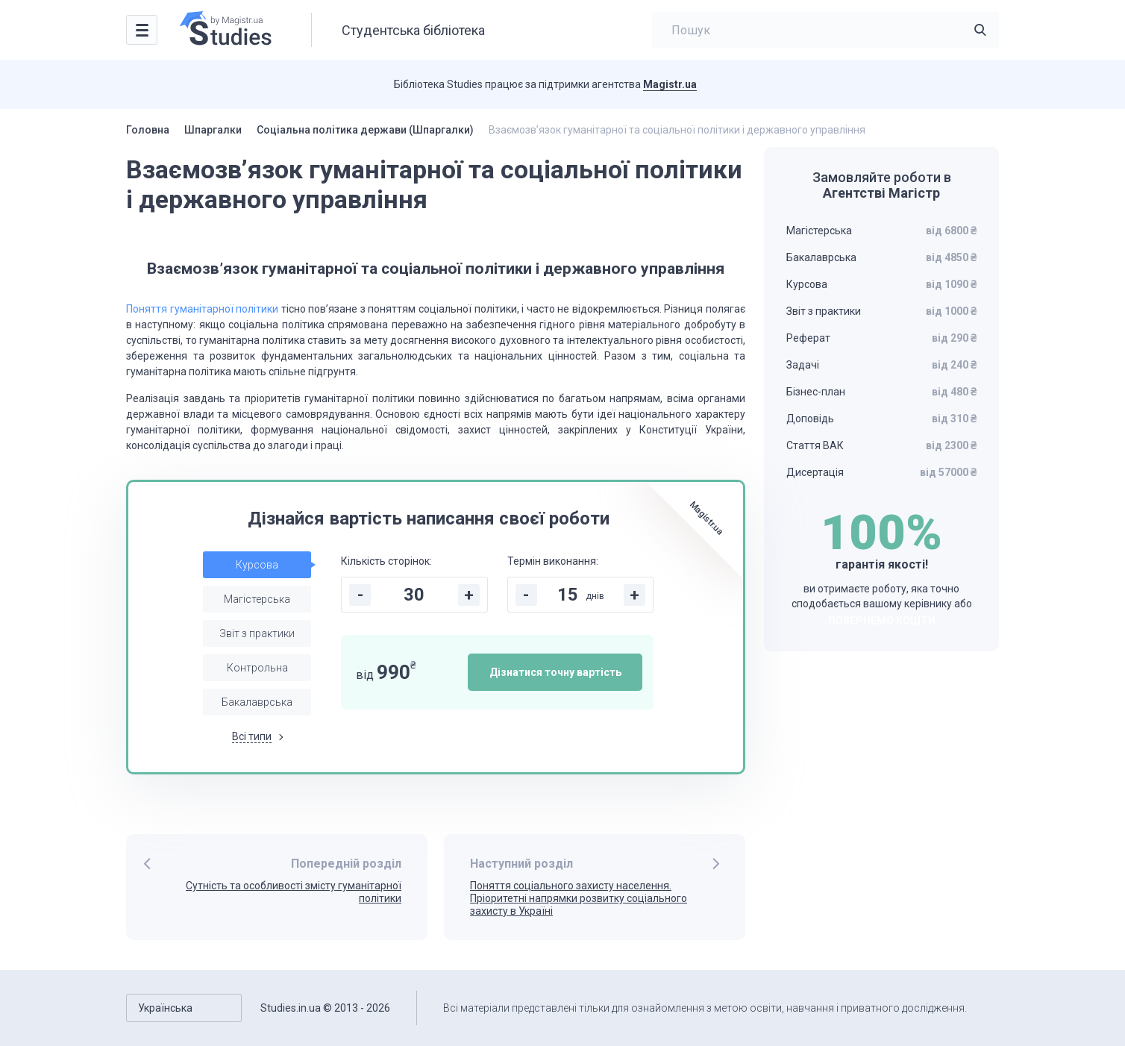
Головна (147, 130)
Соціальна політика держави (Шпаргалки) (365, 130)
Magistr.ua (670, 84)
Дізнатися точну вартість (555, 672)
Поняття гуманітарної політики (202, 309)
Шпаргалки (213, 130)
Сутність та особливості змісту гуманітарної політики (293, 892)
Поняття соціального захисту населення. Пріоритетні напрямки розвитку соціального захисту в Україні (578, 898)
